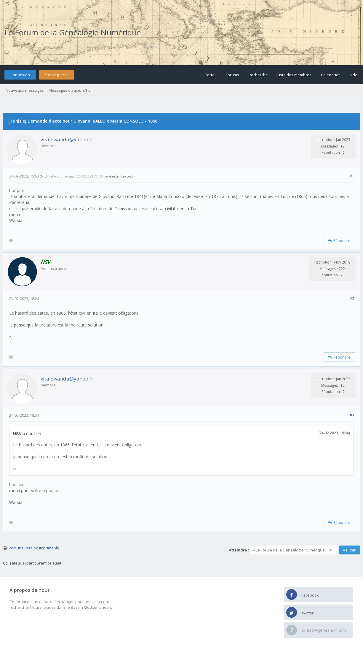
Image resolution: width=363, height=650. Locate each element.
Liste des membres (294, 74)
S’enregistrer (56, 74)
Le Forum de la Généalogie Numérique (72, 32)
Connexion (20, 74)
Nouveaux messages (25, 90)
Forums (232, 74)
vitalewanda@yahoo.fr (67, 139)
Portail (210, 74)
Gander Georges (120, 176)
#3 (352, 415)
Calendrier (330, 74)
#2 (352, 298)
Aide (353, 74)
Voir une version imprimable (34, 548)
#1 (352, 175)
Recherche (258, 74)
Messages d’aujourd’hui (70, 90)
